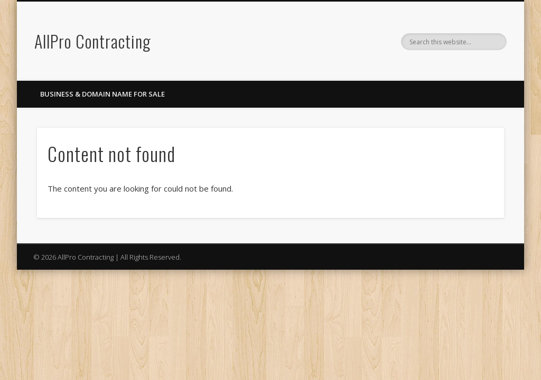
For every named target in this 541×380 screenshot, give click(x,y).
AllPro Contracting (92, 40)
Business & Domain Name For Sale (102, 94)
